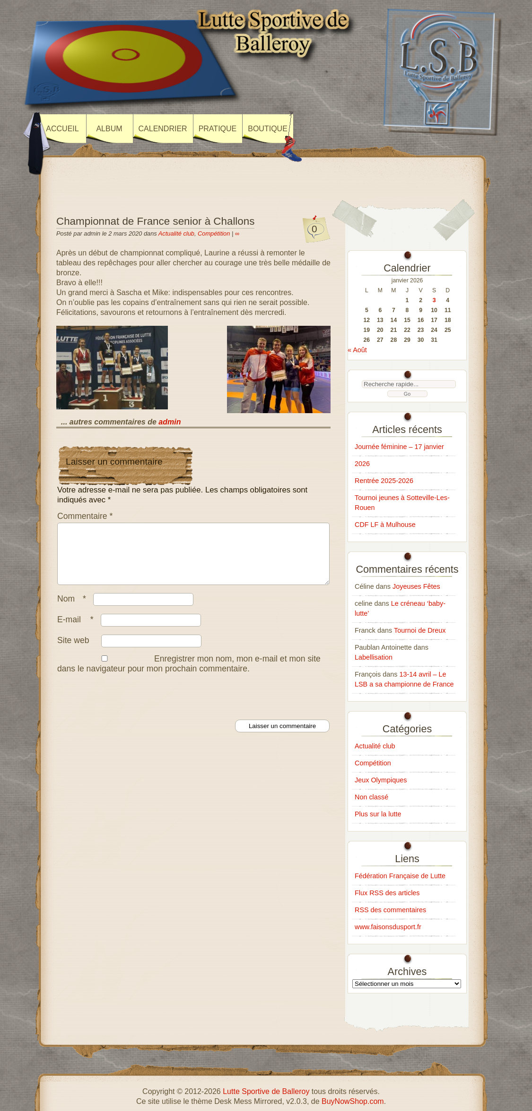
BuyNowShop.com (353, 1101)
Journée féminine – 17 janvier (399, 446)
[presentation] (128, 707)
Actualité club (176, 233)
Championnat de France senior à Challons (155, 221)
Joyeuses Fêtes (416, 586)
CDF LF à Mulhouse (385, 524)
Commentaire (85, 516)
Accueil (62, 129)
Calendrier (163, 129)
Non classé (371, 797)
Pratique (218, 129)
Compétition (214, 233)
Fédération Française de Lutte (400, 876)
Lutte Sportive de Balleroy (266, 1091)
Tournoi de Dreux (420, 630)
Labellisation (373, 657)
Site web (73, 651)
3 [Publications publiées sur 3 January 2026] (434, 300)
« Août (357, 350)
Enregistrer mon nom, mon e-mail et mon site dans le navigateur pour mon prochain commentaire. (189, 675)
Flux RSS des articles (387, 893)
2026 (362, 463)
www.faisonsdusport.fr (388, 927)
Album (109, 129)
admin (169, 422)
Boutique (268, 129)
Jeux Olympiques (381, 780)
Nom (74, 610)
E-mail (77, 631)
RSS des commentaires (390, 910)
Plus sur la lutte (378, 814)
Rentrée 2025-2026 (384, 480)
